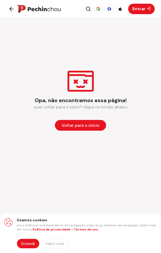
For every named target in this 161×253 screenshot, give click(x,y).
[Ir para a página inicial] (39, 9)
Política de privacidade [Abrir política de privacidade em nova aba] (51, 229)
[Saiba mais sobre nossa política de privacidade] (54, 243)
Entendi (28, 243)
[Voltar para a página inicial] (80, 125)
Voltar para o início (81, 125)
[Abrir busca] (88, 9)
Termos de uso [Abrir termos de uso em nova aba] (86, 229)
